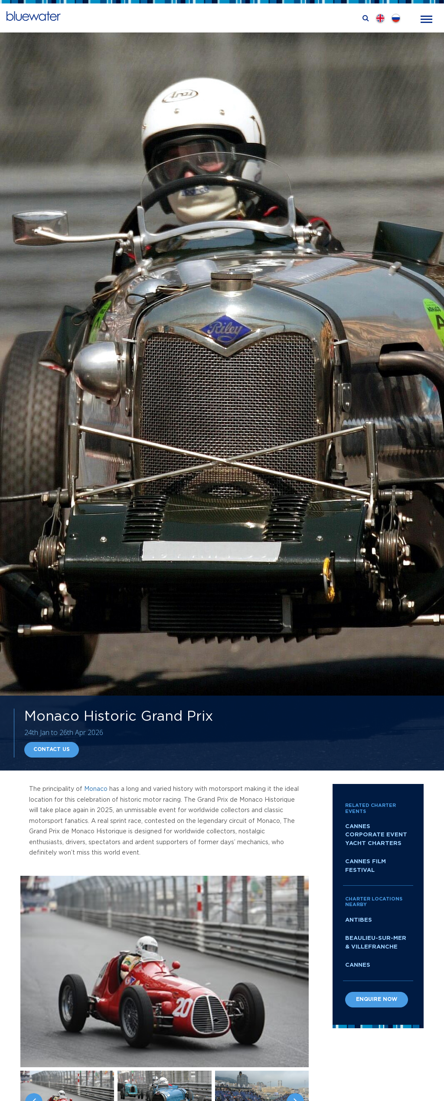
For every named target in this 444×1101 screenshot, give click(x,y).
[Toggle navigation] (426, 18)
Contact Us (51, 749)
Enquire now (376, 999)
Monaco (96, 789)
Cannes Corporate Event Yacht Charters (376, 835)
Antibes (358, 920)
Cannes (357, 965)
